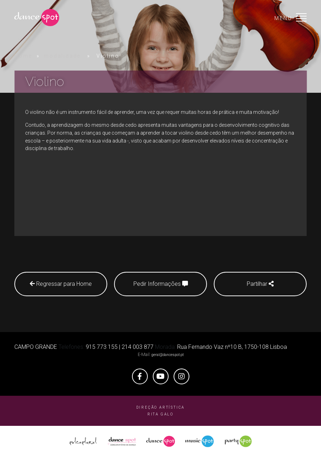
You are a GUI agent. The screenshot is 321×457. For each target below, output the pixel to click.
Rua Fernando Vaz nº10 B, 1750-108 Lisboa (232, 346)
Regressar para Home (61, 283)
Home (23, 56)
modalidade (62, 56)
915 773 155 (102, 346)
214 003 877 (138, 346)
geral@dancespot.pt (167, 355)
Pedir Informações (160, 283)
